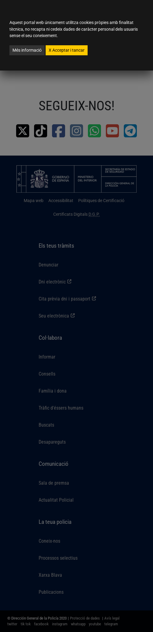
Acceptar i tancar (67, 50)
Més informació (27, 50)
